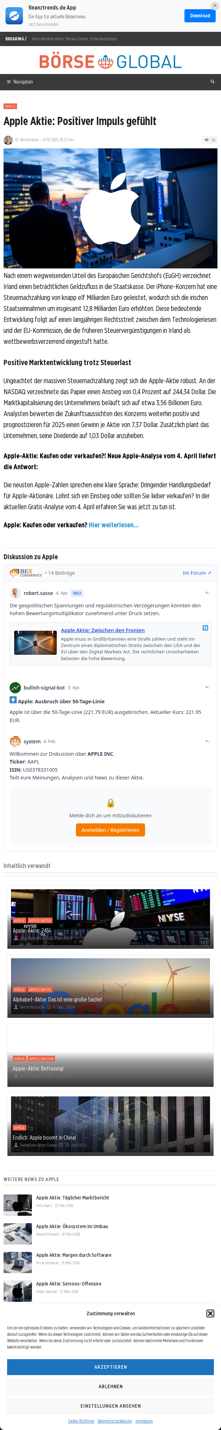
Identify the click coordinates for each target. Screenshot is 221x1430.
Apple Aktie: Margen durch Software (73, 1255)
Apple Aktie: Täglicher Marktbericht (72, 1197)
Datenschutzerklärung (115, 1421)
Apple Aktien (41, 1058)
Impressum (144, 1421)
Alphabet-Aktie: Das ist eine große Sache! (57, 999)
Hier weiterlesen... (114, 525)
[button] (210, 1313)
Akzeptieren (110, 1367)
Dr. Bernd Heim (26, 139)
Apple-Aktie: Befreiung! (38, 1068)
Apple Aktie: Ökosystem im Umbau (72, 1226)
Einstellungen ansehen (111, 1406)
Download (200, 15)
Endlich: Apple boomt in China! (44, 1137)
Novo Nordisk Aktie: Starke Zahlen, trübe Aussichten (74, 38)
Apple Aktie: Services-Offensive (68, 1284)
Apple (10, 106)
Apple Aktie (40, 920)
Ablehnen (111, 1386)
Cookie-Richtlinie (81, 1421)
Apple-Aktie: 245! (31, 930)
